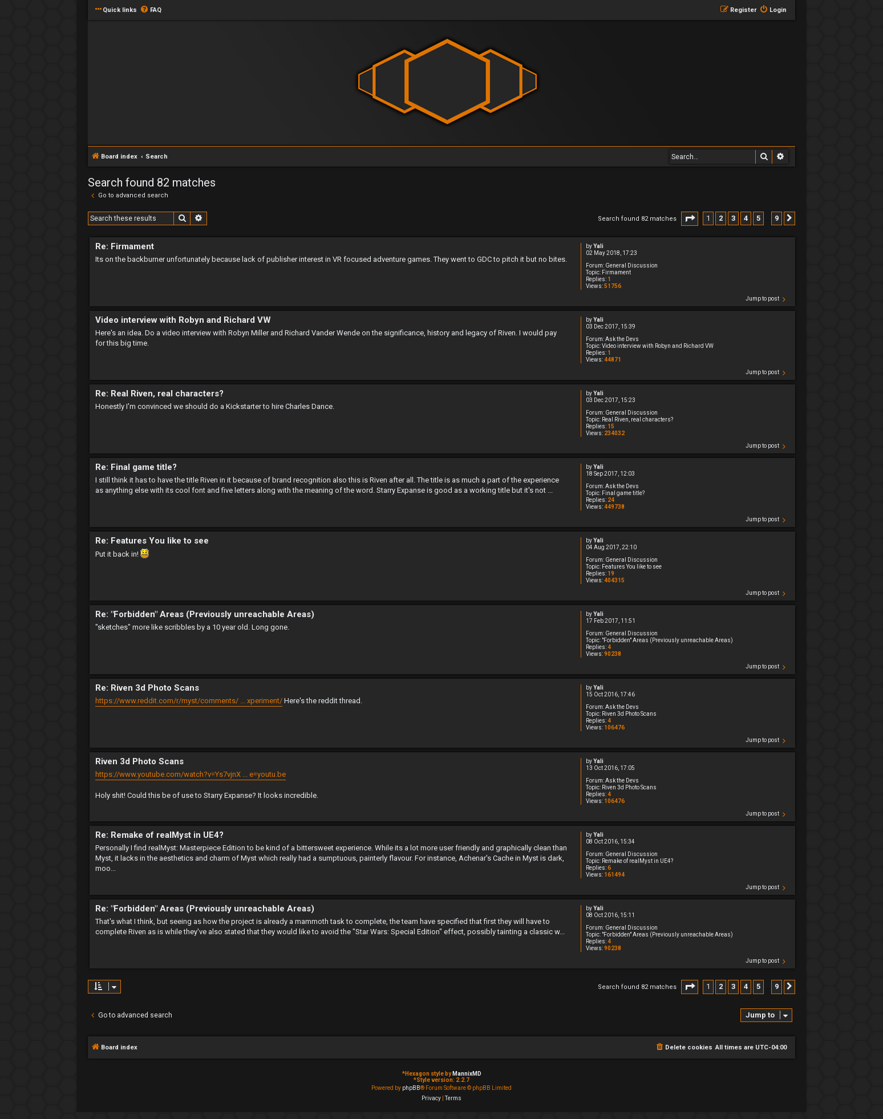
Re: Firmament (124, 246)
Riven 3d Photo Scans (629, 714)
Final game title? (623, 493)
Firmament (616, 272)
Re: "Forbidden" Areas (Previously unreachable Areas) (204, 614)
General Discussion (631, 265)
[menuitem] (150, 10)
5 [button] (758, 218)
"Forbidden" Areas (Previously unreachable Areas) (667, 640)
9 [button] (777, 218)
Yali (598, 246)
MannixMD (466, 1074)
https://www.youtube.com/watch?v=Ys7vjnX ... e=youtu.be (190, 774)
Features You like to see (632, 566)
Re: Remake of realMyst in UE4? (159, 835)
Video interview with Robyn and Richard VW (658, 346)
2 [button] (721, 218)
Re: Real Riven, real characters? (159, 393)
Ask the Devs (622, 339)
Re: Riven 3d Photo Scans (147, 688)
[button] (689, 219)
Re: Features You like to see (152, 541)
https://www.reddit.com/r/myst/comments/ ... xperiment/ (188, 700)
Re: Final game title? (136, 467)
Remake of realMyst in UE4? (637, 861)
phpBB (411, 1088)
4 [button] (746, 218)
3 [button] (733, 218)
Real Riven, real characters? (637, 419)
